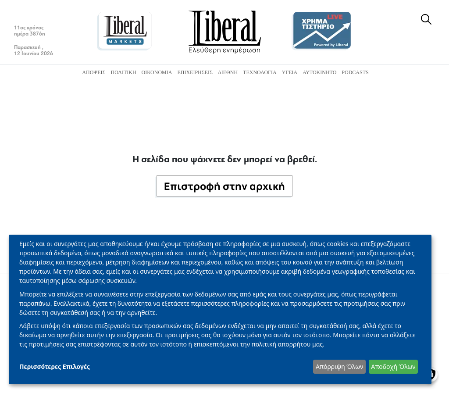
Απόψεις (93, 72)
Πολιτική (123, 72)
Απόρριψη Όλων (339, 366)
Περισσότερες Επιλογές (54, 366)
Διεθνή (228, 72)
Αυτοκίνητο (319, 72)
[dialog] (220, 309)
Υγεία (290, 72)
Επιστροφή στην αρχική (224, 186)
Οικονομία (157, 72)
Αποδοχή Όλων (393, 366)
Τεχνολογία (260, 72)
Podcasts (355, 72)
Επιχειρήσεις (195, 72)
